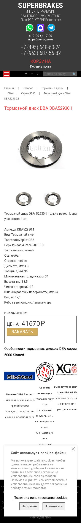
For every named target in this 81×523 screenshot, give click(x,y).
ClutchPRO (27, 20)
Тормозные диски (52, 88)
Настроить (29, 506)
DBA (23, 16)
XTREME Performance (48, 20)
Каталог (28, 88)
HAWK (42, 16)
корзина (40, 61)
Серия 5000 (28, 93)
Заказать (22, 331)
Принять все (54, 506)
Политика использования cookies (41, 498)
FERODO (32, 16)
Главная (9, 88)
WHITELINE (54, 16)
